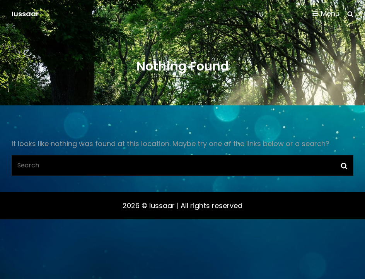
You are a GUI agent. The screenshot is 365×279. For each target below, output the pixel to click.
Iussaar (25, 14)
